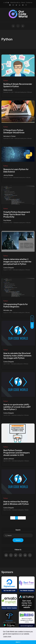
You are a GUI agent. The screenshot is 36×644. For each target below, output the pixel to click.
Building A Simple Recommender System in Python (17, 85)
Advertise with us (15, 2)
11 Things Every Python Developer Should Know (13, 131)
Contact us (29, 2)
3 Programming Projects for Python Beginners (15, 305)
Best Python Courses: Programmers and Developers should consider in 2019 (16, 452)
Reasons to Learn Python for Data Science (16, 170)
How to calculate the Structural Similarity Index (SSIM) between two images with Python (17, 355)
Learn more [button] (7, 636)
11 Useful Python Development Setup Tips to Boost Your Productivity (16, 214)
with (6, 2)
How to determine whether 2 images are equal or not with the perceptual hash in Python (17, 261)
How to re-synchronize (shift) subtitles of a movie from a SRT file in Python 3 (17, 407)
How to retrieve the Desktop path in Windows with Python (16, 502)
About (23, 2)
